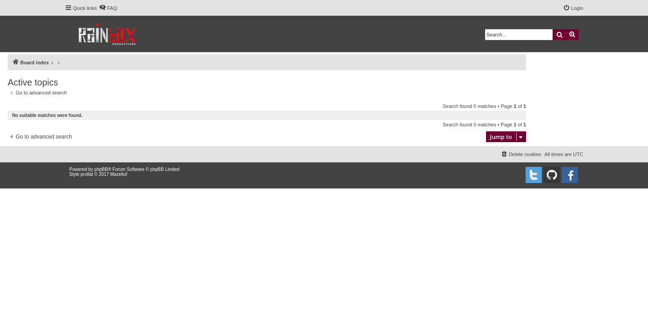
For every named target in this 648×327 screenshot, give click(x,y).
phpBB (101, 169)
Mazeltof (118, 174)
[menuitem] (108, 8)
